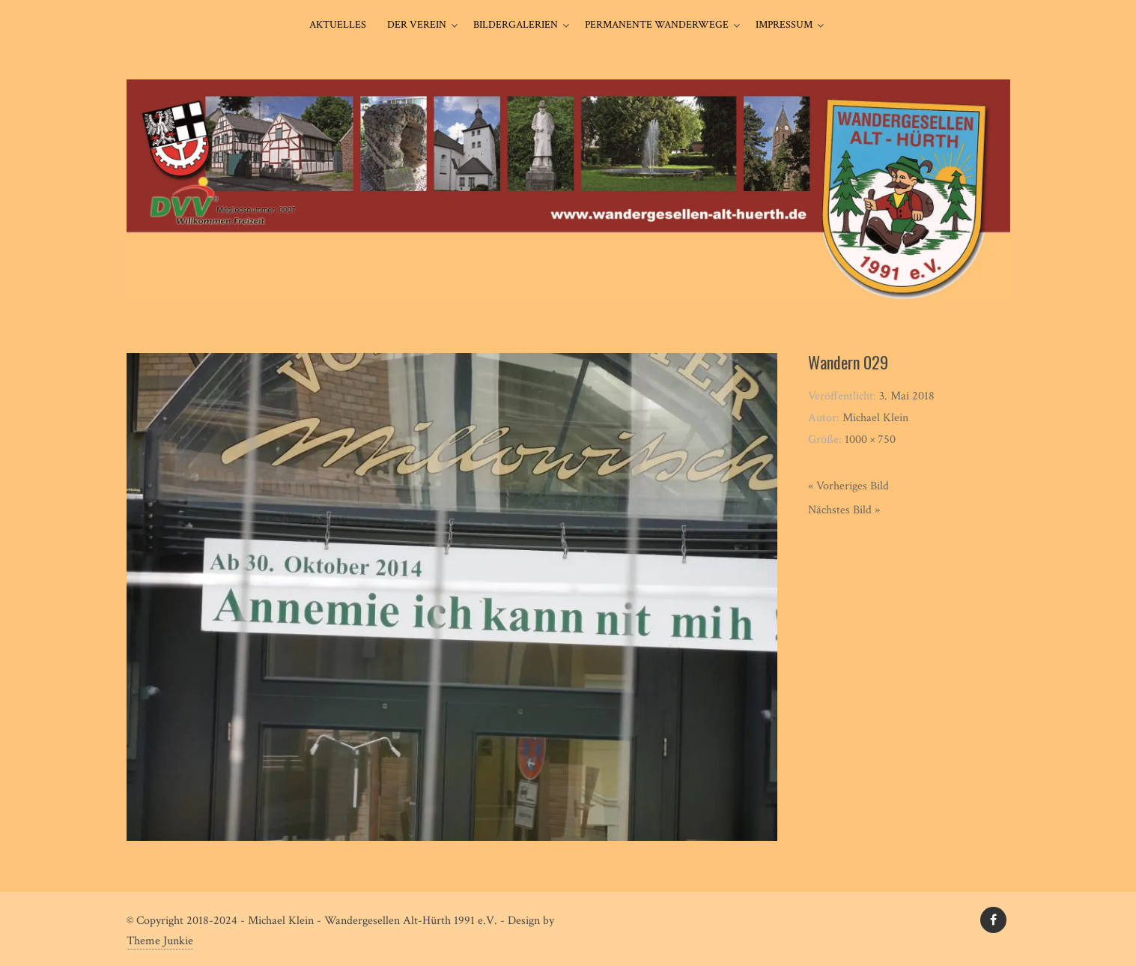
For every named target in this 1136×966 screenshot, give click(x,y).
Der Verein (416, 24)
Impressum (784, 24)
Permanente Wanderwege (657, 24)
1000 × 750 (870, 439)
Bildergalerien (515, 24)
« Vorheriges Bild (848, 486)
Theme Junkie (160, 941)
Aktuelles (337, 24)
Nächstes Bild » (844, 510)
